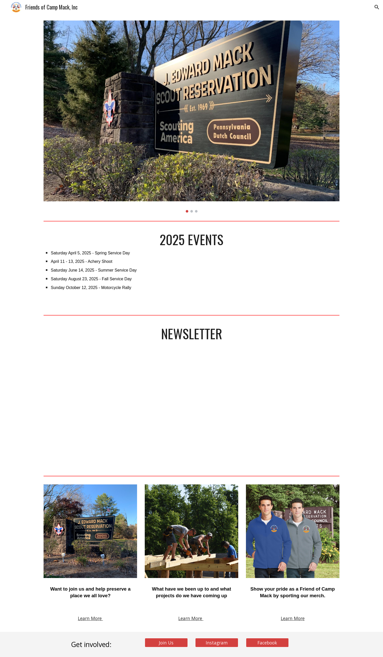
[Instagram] (216, 642)
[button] (377, 7)
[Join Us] (166, 642)
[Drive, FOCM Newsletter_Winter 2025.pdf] (191, 414)
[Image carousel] (191, 117)
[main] (191, 268)
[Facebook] (267, 642)
